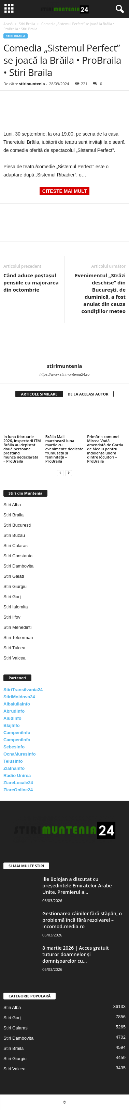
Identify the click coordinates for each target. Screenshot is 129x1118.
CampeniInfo (16, 732)
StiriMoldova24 (19, 696)
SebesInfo (14, 746)
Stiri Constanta (17, 555)
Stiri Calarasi (16, 545)
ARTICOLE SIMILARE (39, 394)
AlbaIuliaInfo (16, 703)
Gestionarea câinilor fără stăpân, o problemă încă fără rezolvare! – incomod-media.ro (82, 920)
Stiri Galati (13, 576)
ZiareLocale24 (18, 782)
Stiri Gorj (12, 596)
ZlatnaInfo (14, 768)
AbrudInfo (14, 711)
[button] (118, 9)
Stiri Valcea (14, 658)
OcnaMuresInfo (19, 754)
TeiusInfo (13, 761)
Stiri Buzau (14, 535)
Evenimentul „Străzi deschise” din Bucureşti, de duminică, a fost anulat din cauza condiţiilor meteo (100, 293)
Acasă (8, 23)
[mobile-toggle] (9, 9)
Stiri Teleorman (18, 637)
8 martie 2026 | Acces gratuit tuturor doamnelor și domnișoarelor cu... (75, 954)
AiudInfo (12, 718)
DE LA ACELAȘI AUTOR (88, 394)
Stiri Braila (27, 23)
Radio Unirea (17, 775)
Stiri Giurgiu (15, 586)
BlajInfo (11, 725)
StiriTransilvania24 (23, 689)
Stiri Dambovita (18, 566)
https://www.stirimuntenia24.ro (65, 374)
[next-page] (68, 472)
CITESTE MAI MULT (64, 191)
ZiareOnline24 (18, 789)
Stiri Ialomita (15, 606)
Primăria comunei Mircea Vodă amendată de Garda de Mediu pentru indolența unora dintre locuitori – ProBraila (105, 449)
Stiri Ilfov (11, 617)
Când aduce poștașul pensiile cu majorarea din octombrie (31, 282)
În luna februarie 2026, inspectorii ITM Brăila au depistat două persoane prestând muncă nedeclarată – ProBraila (22, 449)
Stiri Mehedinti (17, 627)
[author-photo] (64, 343)
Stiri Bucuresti (17, 525)
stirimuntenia (32, 83)
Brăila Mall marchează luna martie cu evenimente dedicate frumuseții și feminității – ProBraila (64, 449)
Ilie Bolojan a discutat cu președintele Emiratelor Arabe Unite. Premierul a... (77, 885)
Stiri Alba (12, 504)
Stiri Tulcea (14, 647)
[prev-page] (60, 472)
